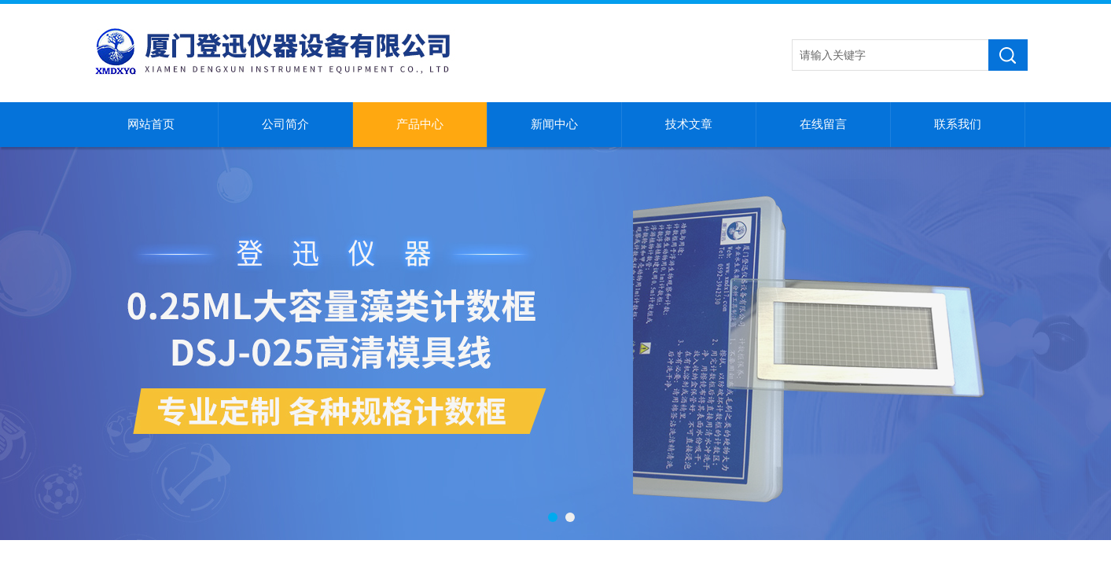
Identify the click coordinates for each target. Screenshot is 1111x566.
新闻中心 (554, 124)
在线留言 (823, 124)
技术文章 (688, 124)
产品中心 (419, 124)
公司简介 (285, 124)
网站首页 (151, 124)
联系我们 (957, 124)
